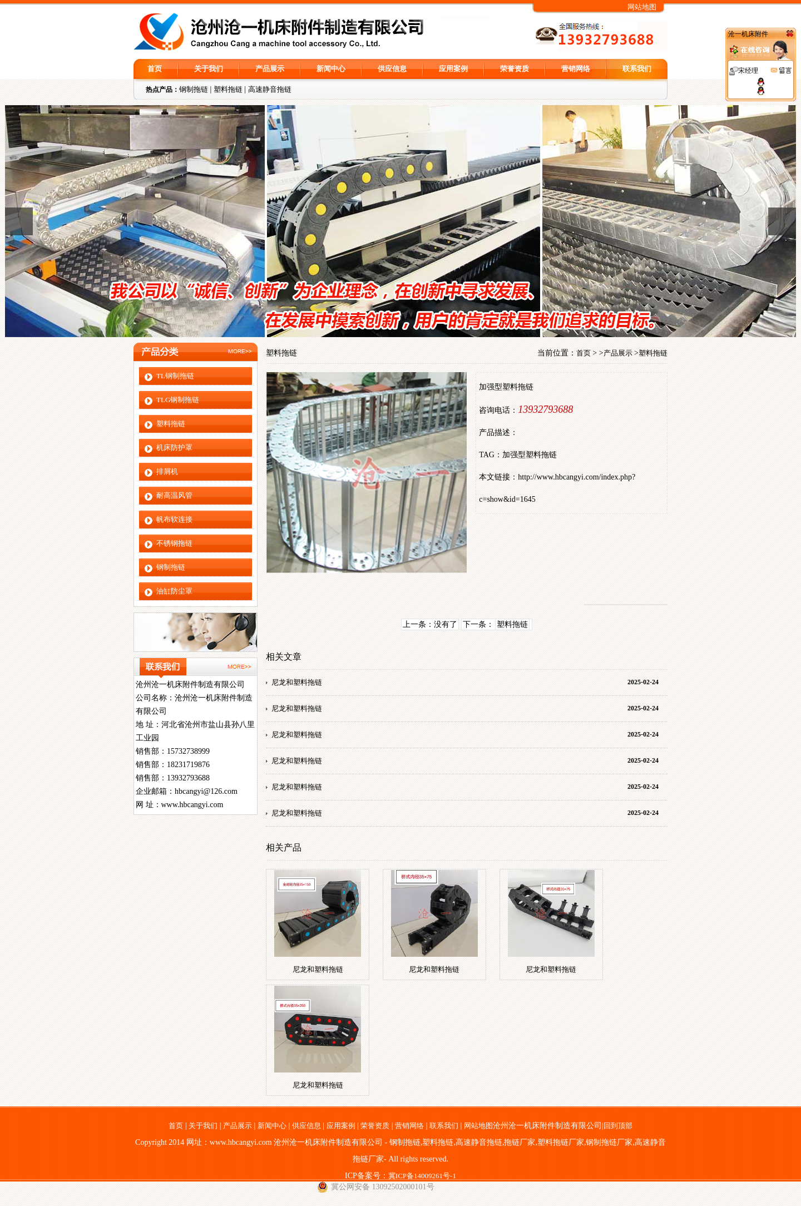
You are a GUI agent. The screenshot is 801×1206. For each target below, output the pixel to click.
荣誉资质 (514, 69)
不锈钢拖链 (174, 543)
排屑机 (167, 471)
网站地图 (641, 7)
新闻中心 (331, 69)
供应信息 (392, 69)
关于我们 (208, 69)
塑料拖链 (228, 89)
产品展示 (269, 69)
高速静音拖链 (269, 89)
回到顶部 (618, 1125)
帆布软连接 (174, 519)
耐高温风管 (174, 495)
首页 (154, 69)
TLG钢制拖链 (177, 400)
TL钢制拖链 (175, 376)
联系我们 (636, 69)
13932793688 (545, 409)
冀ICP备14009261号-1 (422, 1176)
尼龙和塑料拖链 (296, 682)
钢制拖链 (193, 89)
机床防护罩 (174, 447)
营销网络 (575, 69)
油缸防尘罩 (174, 591)
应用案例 (453, 69)
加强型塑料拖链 (529, 455)
